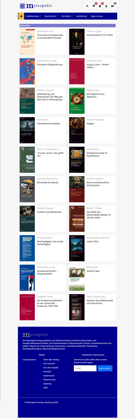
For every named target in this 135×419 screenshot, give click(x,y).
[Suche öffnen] (87, 6)
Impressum (49, 375)
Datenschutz (50, 379)
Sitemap (47, 383)
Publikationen (33, 16)
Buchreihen (50, 16)
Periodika (66, 16)
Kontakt (47, 371)
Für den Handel (51, 367)
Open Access (97, 16)
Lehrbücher (81, 16)
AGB (46, 387)
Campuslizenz (29, 359)
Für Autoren (49, 363)
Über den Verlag (51, 359)
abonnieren (105, 368)
